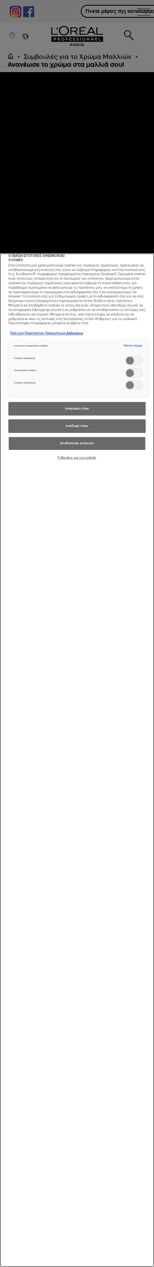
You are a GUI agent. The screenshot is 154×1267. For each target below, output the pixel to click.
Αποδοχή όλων (77, 426)
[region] (77, 760)
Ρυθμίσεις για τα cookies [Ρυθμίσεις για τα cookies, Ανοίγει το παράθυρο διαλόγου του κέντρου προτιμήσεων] (77, 457)
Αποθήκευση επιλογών (77, 443)
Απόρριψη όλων (77, 408)
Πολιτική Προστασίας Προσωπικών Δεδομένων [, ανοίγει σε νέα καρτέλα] (46, 333)
